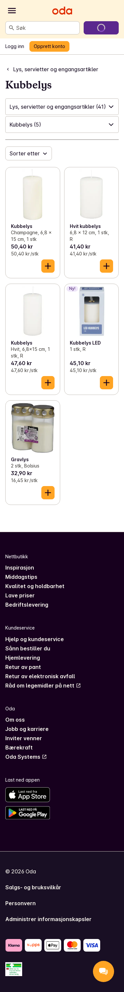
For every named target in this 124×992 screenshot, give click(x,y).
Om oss (15, 719)
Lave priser (20, 595)
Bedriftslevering (26, 604)
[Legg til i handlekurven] (48, 266)
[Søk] (11, 28)
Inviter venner (23, 738)
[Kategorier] (12, 10)
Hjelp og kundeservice (34, 639)
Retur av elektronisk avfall (40, 676)
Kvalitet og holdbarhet (34, 586)
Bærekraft (19, 747)
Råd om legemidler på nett (43, 685)
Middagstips (21, 577)
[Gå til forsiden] (62, 11)
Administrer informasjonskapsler (48, 919)
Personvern (20, 903)
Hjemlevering (22, 657)
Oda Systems (26, 756)
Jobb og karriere (27, 729)
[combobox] (46, 28)
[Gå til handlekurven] (101, 27)
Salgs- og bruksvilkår (33, 887)
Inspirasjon (19, 567)
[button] (62, 107)
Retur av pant (23, 667)
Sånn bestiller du (27, 648)
